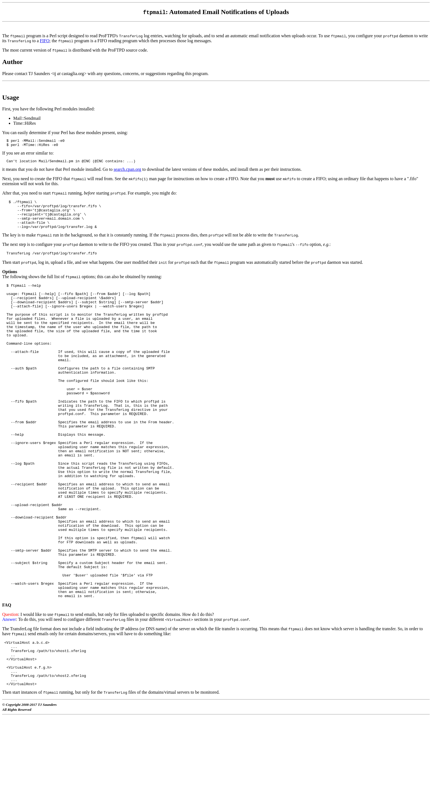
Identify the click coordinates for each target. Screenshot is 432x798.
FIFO (44, 40)
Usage (10, 97)
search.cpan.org (127, 171)
